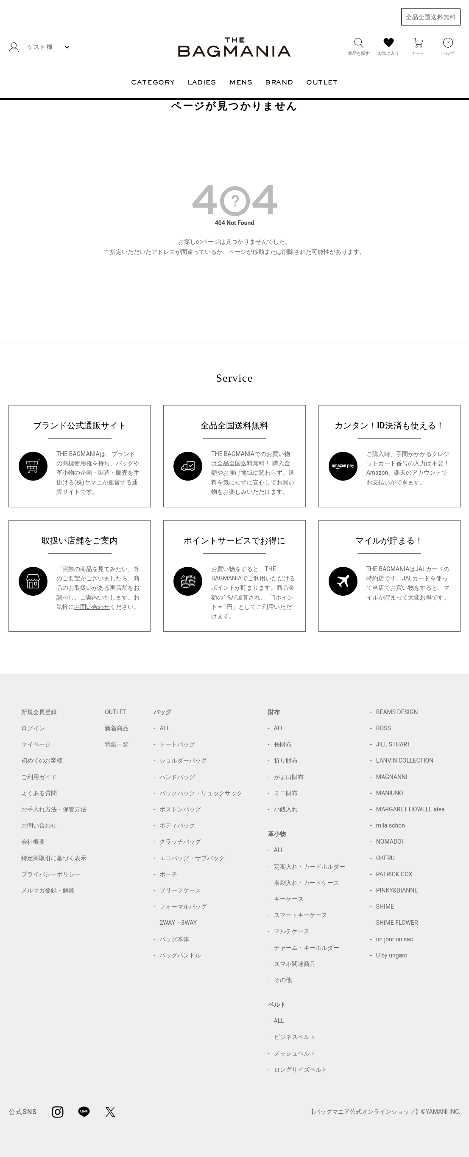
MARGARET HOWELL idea (410, 809)
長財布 (283, 744)
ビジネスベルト (294, 1036)
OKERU (385, 858)
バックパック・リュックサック (201, 793)
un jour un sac (394, 939)
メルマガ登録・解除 (48, 890)
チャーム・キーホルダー (306, 947)
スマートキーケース (300, 915)
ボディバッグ (177, 825)
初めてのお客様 (42, 760)
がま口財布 (289, 777)
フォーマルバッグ (183, 906)
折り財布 (286, 760)
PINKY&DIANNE (397, 890)
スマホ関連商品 (294, 963)
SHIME (385, 906)
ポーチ (168, 874)
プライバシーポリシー (51, 874)
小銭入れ (286, 809)
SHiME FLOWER (397, 922)
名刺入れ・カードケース (306, 882)
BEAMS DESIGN (397, 712)
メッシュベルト (294, 1053)
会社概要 (33, 841)
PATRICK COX (394, 874)
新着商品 (116, 728)
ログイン (33, 728)
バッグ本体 (174, 939)
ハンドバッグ (177, 777)
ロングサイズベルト (300, 1069)
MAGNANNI (392, 777)
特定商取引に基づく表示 (54, 858)
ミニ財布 (286, 793)
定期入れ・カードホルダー (309, 866)
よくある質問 (39, 793)
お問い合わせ (92, 606)
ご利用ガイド (39, 777)
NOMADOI (389, 841)
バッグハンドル (180, 955)
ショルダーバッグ (183, 760)
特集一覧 (116, 744)
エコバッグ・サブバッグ (192, 858)
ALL (164, 728)
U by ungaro (392, 955)
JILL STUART (393, 744)
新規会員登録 (39, 712)
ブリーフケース (180, 890)
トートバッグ (177, 744)
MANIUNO (389, 793)
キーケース (289, 898)
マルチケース (292, 931)
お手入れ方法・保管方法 (54, 809)
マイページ (36, 744)
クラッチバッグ (180, 841)
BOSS (383, 728)
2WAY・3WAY (178, 922)
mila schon (390, 825)
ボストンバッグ (180, 809)
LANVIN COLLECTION (404, 760)
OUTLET (115, 712)
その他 (283, 980)
